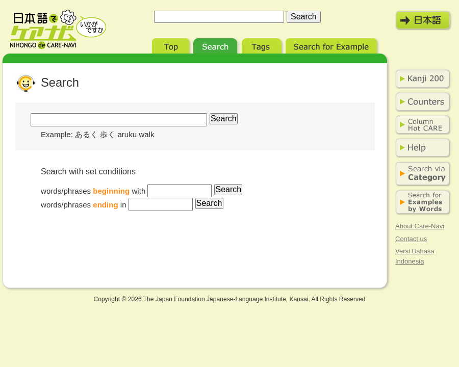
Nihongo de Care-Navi (58, 29)
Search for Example (332, 45)
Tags (263, 45)
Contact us (411, 239)
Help (420, 148)
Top (171, 45)
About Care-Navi (419, 226)
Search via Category (420, 174)
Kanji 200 (420, 79)
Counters (420, 102)
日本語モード (423, 20)
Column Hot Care (420, 125)
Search (216, 45)
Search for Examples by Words (420, 202)
